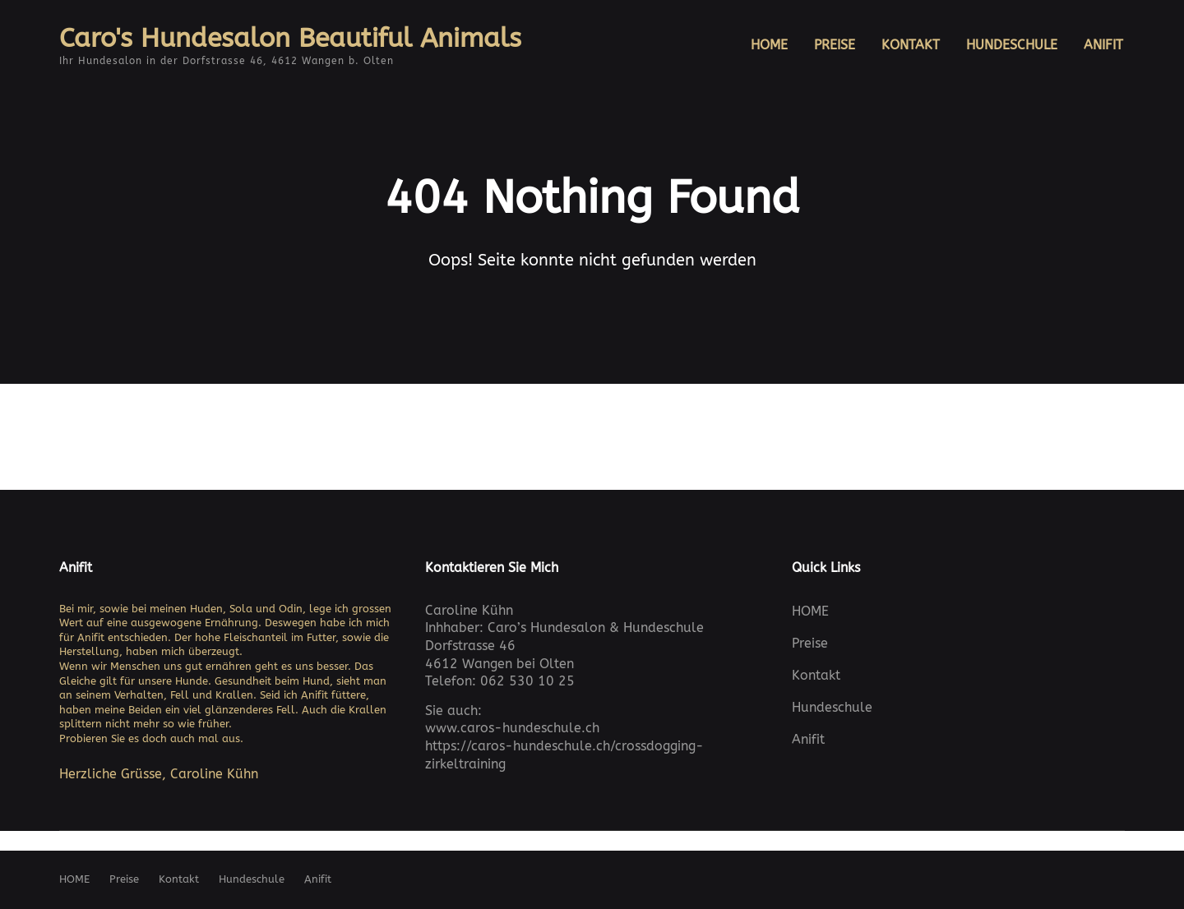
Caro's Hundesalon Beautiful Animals (290, 38)
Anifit (92, 637)
